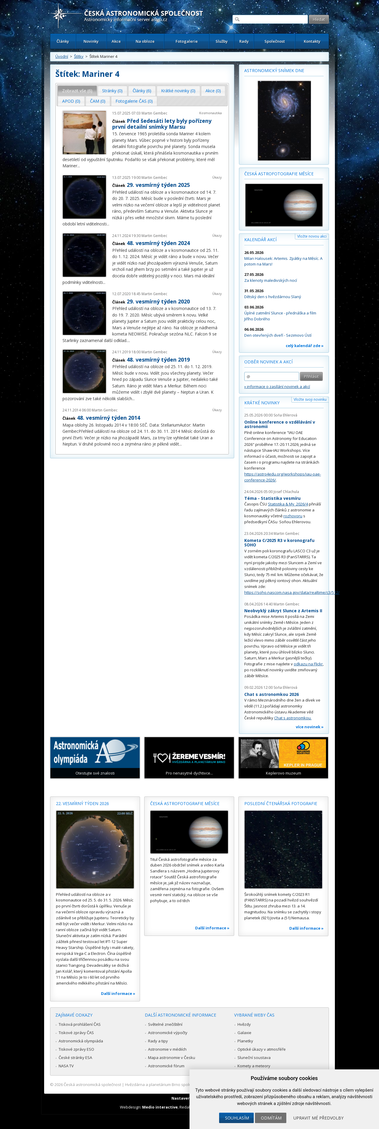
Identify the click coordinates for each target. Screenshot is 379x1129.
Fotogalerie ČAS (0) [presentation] (134, 101)
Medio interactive (160, 1107)
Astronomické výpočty (167, 1032)
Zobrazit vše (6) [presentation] (77, 90)
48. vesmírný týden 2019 (158, 359)
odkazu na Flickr (308, 664)
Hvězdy (244, 1024)
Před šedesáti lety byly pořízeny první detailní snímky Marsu (161, 123)
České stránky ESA (75, 1057)
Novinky (91, 41)
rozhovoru (292, 516)
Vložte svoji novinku (310, 399)
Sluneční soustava (254, 1057)
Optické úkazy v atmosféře (261, 1049)
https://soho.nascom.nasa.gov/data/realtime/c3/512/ (292, 592)
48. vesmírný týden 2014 (108, 417)
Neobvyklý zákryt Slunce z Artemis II (283, 610)
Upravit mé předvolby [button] (318, 1118)
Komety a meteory (253, 1065)
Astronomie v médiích (167, 1049)
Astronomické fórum (166, 1065)
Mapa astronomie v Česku (171, 1057)
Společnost (274, 41)
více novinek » (310, 726)
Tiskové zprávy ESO (76, 1049)
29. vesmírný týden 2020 (158, 301)
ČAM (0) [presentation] (97, 101)
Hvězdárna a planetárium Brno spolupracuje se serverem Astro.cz (184, 1084)
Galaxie (244, 1032)
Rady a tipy (158, 1041)
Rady (244, 41)
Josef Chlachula (286, 491)
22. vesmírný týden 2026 (82, 803)
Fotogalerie (187, 41)
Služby (222, 41)
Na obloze (145, 41)
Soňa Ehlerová (285, 415)
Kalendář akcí (260, 239)
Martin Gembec (154, 113)
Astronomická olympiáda (81, 1041)
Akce (116, 41)
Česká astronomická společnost (92, 1084)
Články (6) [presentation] (142, 90)
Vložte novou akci (312, 236)
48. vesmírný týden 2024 (158, 243)
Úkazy (217, 177)
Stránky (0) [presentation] (112, 90)
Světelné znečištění (165, 1024)
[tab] (77, 91)
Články (63, 41)
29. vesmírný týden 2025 (158, 184)
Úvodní (61, 56)
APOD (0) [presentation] (71, 101)
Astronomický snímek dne (274, 70)
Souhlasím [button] (237, 1118)
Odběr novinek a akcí (268, 362)
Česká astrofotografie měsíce (279, 173)
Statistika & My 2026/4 (288, 504)
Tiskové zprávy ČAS (76, 1032)
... (78, 165)
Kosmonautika (210, 113)
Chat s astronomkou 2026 (271, 694)
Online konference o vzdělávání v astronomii (279, 424)
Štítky (78, 56)
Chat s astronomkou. (292, 718)
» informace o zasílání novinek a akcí (277, 386)
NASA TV (66, 1065)
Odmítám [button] (271, 1118)
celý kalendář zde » (305, 345)
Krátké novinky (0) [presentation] (178, 90)
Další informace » (118, 993)
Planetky (245, 1041)
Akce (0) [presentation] (213, 90)
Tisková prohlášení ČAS (80, 1024)
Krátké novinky (262, 403)
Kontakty (312, 41)
